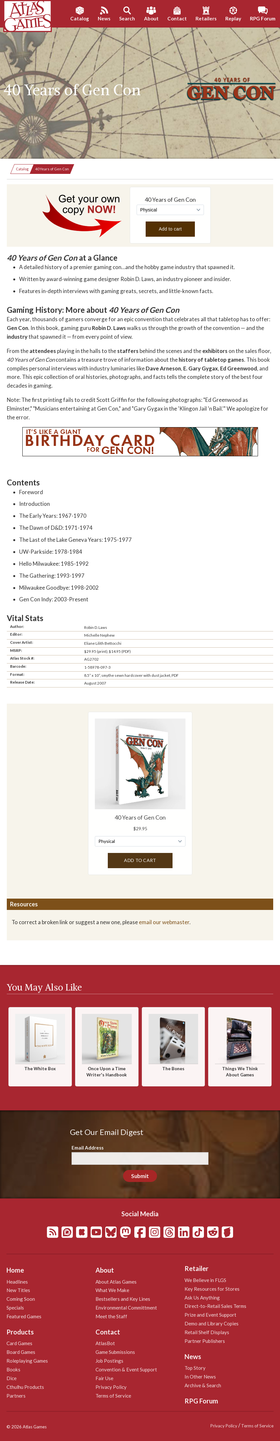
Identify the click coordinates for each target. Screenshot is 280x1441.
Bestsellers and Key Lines (122, 1299)
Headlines (17, 1282)
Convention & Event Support (126, 1369)
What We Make (112, 1290)
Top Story (195, 1368)
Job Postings (109, 1361)
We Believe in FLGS (205, 1280)
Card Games (19, 1343)
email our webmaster (164, 922)
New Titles (18, 1290)
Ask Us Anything (202, 1297)
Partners (16, 1396)
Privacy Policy (111, 1387)
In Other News (200, 1376)
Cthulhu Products (25, 1387)
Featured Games (23, 1316)
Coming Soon (20, 1299)
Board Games (20, 1352)
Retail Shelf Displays (207, 1332)
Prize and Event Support (210, 1315)
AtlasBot (105, 1343)
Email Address (88, 1148)
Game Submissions (115, 1352)
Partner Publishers (205, 1341)
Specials (15, 1308)
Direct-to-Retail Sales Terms (215, 1306)
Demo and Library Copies (212, 1323)
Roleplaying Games (27, 1361)
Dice (11, 1378)
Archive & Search (203, 1385)
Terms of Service (113, 1396)
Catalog (22, 169)
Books (13, 1369)
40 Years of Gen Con (52, 169)
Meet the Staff (111, 1316)
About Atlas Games (116, 1282)
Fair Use (104, 1378)
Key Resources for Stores (212, 1289)
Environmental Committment (126, 1308)
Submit (140, 1176)
